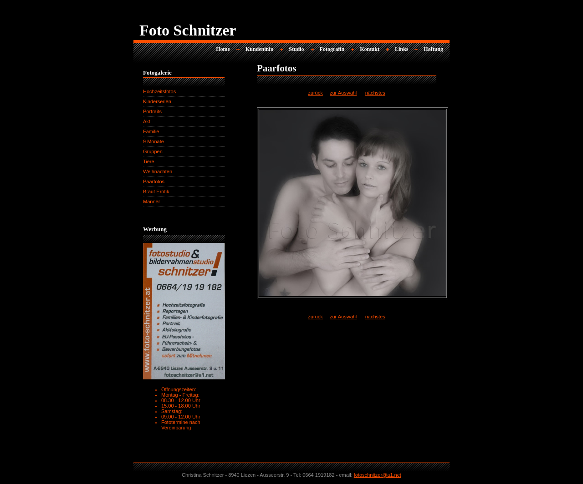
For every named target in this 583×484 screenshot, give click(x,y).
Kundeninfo (259, 49)
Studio (296, 49)
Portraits (152, 111)
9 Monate (153, 141)
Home (223, 49)
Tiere (148, 161)
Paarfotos (153, 181)
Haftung (433, 49)
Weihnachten (157, 171)
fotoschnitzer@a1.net (377, 475)
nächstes (375, 93)
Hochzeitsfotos (159, 91)
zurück (315, 93)
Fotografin (332, 49)
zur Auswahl (343, 93)
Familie (151, 131)
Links (401, 49)
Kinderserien (157, 101)
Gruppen (153, 151)
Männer (151, 201)
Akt (146, 121)
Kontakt (369, 49)
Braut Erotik (156, 191)
